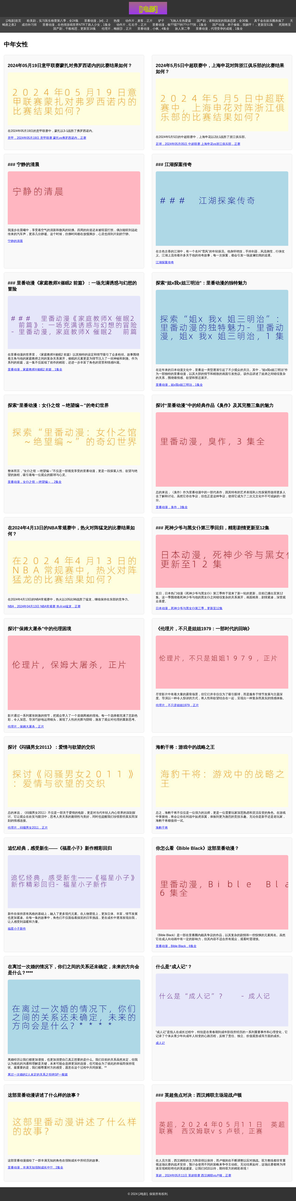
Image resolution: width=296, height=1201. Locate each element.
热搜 (117, 20)
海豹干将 (162, 827)
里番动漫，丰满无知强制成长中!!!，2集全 (35, 1167)
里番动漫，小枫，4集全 (153, 28)
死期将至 (285, 24)
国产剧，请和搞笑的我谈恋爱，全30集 (222, 20)
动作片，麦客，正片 (139, 20)
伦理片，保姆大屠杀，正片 (26, 726)
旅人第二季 (182, 28)
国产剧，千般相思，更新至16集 (74, 28)
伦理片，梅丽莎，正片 (117, 28)
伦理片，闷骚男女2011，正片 (28, 827)
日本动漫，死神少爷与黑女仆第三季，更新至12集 (189, 608)
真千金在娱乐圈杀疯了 (269, 20)
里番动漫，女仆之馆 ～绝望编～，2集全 (35, 481)
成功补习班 (29, 24)
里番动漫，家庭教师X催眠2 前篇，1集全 (35, 369)
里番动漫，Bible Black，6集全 (176, 946)
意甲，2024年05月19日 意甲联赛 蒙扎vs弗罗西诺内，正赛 (47, 137)
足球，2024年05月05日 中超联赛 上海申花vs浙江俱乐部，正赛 (198, 143)
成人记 (160, 1043)
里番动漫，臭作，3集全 (172, 507)
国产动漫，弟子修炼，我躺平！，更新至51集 (242, 24)
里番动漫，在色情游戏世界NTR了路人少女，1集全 (76, 24)
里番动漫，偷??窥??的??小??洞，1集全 (179, 24)
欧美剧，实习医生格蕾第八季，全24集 (53, 20)
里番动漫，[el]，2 (96, 20)
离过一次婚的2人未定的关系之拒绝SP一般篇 (38, 1074)
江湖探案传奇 (165, 262)
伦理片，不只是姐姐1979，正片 (177, 705)
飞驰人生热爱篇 (180, 20)
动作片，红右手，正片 (131, 24)
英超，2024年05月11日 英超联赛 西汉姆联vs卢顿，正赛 (193, 1175)
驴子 (161, 20)
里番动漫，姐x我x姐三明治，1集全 (179, 384)
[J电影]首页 (13, 20)
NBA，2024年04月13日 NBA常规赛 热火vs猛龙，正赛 (44, 606)
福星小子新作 (17, 928)
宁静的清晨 (15, 241)
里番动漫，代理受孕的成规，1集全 (219, 28)
